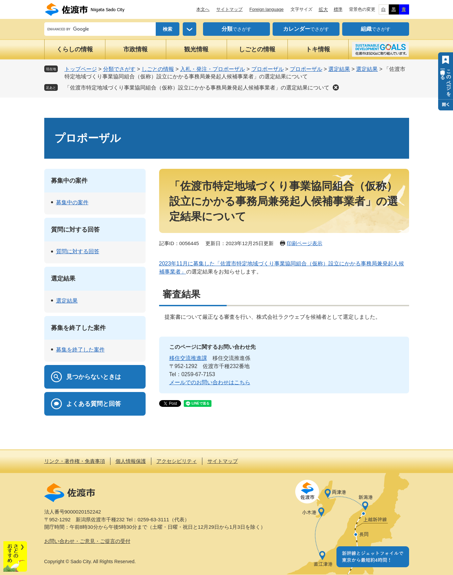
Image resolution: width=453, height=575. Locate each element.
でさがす (236, 29)
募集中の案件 (69, 180)
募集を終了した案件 (78, 327)
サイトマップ (229, 9)
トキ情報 (318, 49)
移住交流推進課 (188, 358)
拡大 (323, 9)
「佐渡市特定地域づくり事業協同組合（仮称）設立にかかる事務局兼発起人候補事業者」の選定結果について (197, 87)
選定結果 (339, 69)
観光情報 (196, 49)
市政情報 (135, 49)
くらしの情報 (74, 49)
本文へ (202, 9)
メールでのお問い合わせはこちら (209, 382)
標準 (338, 9)
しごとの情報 (257, 49)
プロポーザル (267, 69)
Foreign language (266, 9)
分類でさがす (119, 69)
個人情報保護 (131, 461)
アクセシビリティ (176, 461)
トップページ (81, 69)
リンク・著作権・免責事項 (74, 461)
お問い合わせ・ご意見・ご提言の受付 (87, 541)
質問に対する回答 (75, 229)
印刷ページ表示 (304, 243)
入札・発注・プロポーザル (212, 69)
